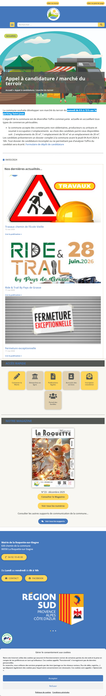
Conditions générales (60, 692)
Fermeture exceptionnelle (20, 348)
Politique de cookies (43, 692)
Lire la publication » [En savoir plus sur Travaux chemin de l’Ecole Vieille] (13, 234)
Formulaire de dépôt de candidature (45, 144)
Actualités (11, 36)
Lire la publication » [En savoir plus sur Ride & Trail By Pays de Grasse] (13, 295)
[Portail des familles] (53, 396)
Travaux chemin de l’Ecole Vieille (24, 226)
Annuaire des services (71, 383)
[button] (12, 24)
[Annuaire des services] (71, 376)
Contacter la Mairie (17, 383)
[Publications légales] (53, 376)
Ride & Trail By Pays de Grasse (23, 287)
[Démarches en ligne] (35, 376)
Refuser (53, 686)
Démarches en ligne (35, 383)
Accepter (53, 678)
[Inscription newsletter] (89, 376)
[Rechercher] (101, 25)
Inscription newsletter (89, 383)
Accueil (9, 90)
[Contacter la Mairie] (17, 376)
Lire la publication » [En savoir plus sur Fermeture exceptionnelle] (13, 356)
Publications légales (53, 383)
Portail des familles (53, 403)
